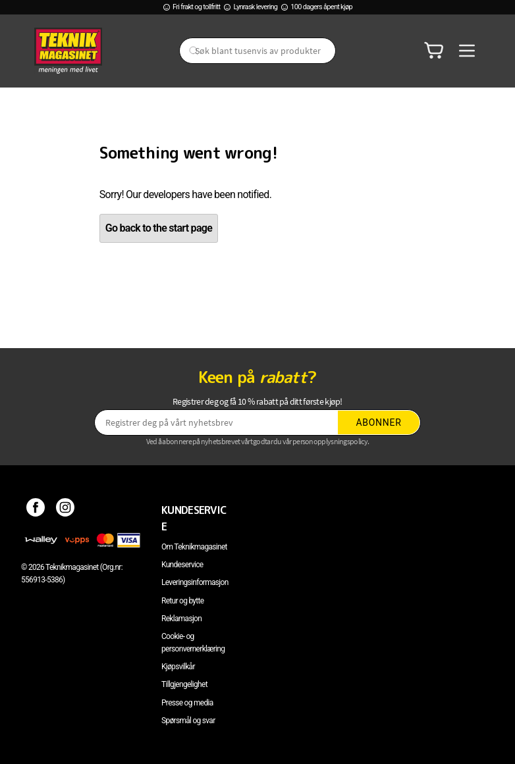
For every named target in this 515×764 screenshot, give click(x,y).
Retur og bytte (182, 600)
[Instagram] (65, 510)
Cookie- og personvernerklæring (193, 642)
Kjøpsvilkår (178, 666)
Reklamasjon (181, 618)
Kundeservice (182, 564)
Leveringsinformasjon (195, 582)
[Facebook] (35, 510)
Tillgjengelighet (184, 684)
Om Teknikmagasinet (194, 546)
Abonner (379, 422)
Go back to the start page (158, 228)
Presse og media (187, 702)
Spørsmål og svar (188, 720)
